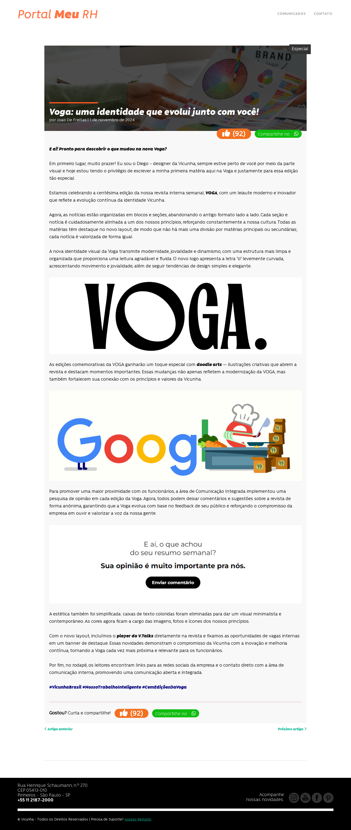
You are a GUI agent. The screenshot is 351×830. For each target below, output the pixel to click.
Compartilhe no (278, 134)
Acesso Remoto (138, 819)
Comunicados (291, 14)
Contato (323, 14)
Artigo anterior (58, 729)
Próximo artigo (292, 729)
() (233, 133)
